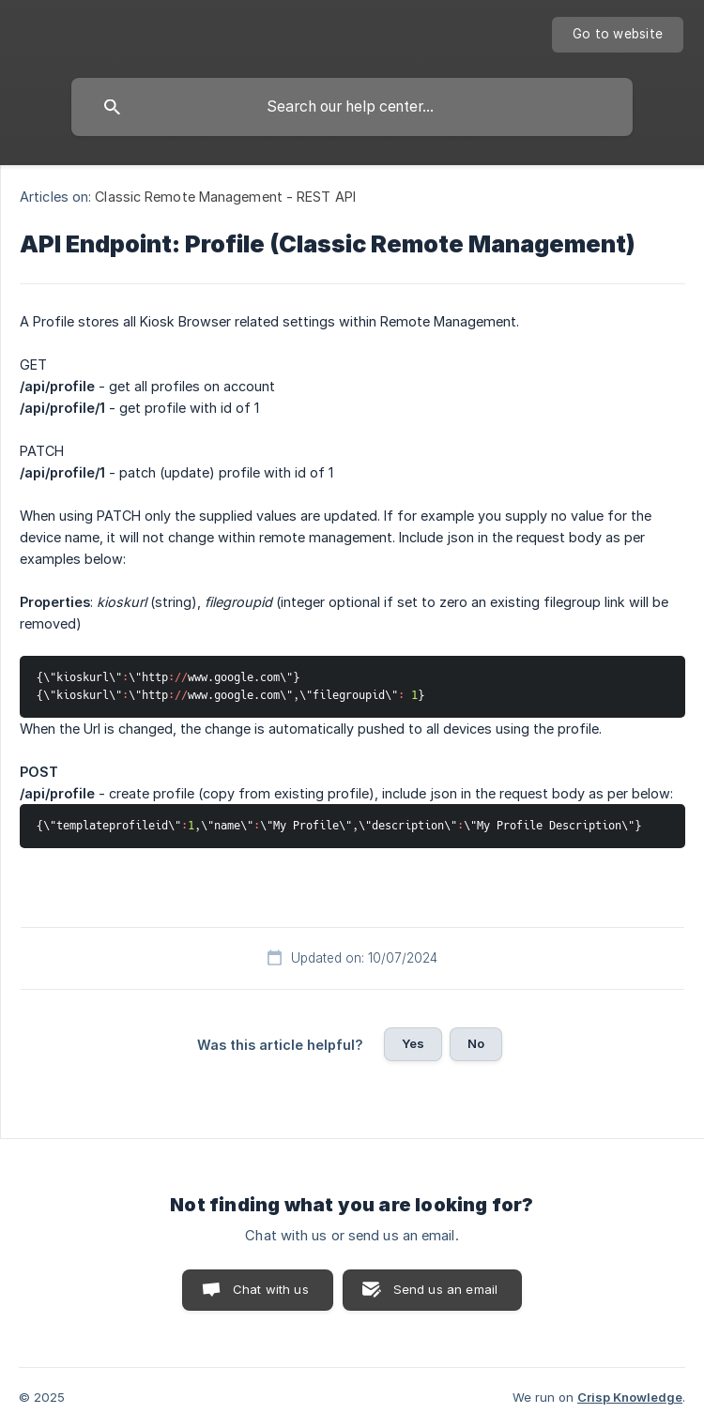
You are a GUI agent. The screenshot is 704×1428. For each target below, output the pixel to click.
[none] (617, 35)
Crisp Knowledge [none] (629, 1397)
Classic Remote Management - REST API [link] (225, 197)
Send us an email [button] (445, 1289)
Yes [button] (413, 1043)
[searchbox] (352, 107)
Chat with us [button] (271, 1289)
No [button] (475, 1043)
